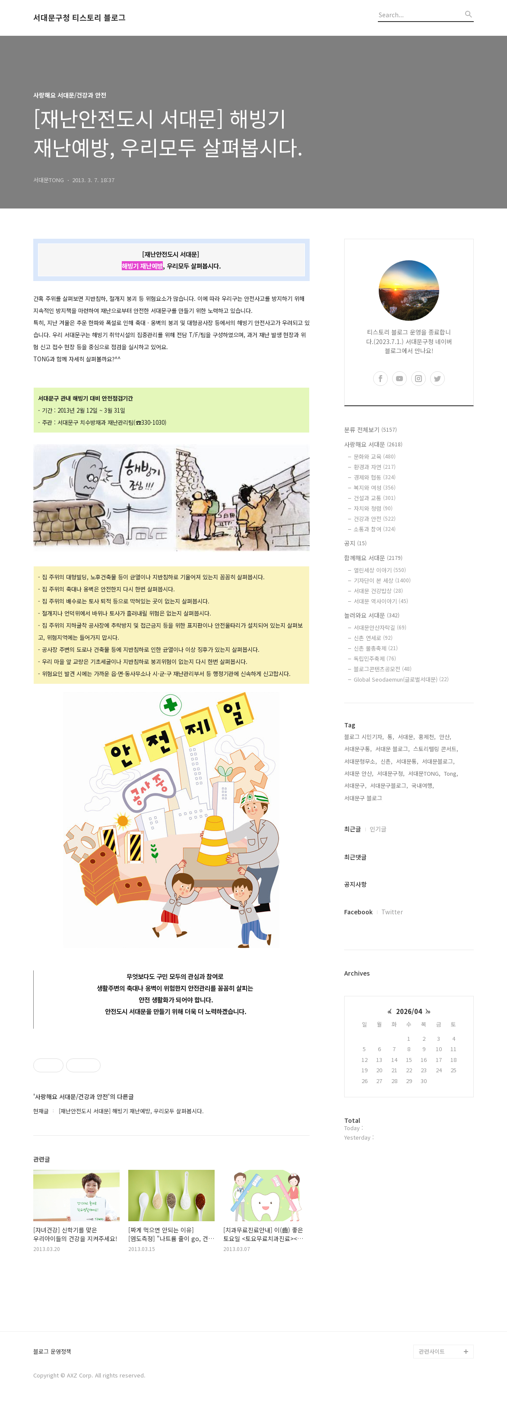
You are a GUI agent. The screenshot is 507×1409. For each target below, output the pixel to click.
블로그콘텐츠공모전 (383, 669)
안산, (445, 737)
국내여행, (423, 785)
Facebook (358, 911)
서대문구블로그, (389, 785)
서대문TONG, (424, 773)
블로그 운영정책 (52, 1352)
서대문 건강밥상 (378, 591)
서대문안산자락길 (380, 627)
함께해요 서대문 (373, 557)
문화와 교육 (375, 456)
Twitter (392, 911)
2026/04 (409, 1011)
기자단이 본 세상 (382, 580)
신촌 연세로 (373, 638)
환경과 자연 (375, 467)
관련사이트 (432, 1351)
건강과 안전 (375, 519)
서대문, (406, 737)
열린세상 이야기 (380, 570)
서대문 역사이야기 (381, 601)
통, (390, 737)
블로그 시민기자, (364, 737)
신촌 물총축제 (376, 648)
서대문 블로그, (392, 749)
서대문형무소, (360, 761)
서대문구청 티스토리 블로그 (79, 17)
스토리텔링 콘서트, (435, 749)
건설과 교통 (375, 498)
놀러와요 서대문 (371, 615)
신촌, (386, 761)
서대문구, (355, 785)
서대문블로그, (438, 761)
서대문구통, (358, 749)
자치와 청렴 (373, 508)
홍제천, (427, 737)
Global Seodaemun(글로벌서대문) (401, 679)
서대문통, (407, 761)
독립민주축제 (375, 658)
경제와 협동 (375, 477)
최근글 (352, 829)
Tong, (451, 773)
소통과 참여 (375, 529)
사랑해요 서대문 (373, 444)
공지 (355, 543)
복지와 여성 (375, 487)
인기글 (378, 829)
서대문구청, (391, 773)
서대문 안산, (359, 773)
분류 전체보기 (370, 429)
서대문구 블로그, (364, 798)
